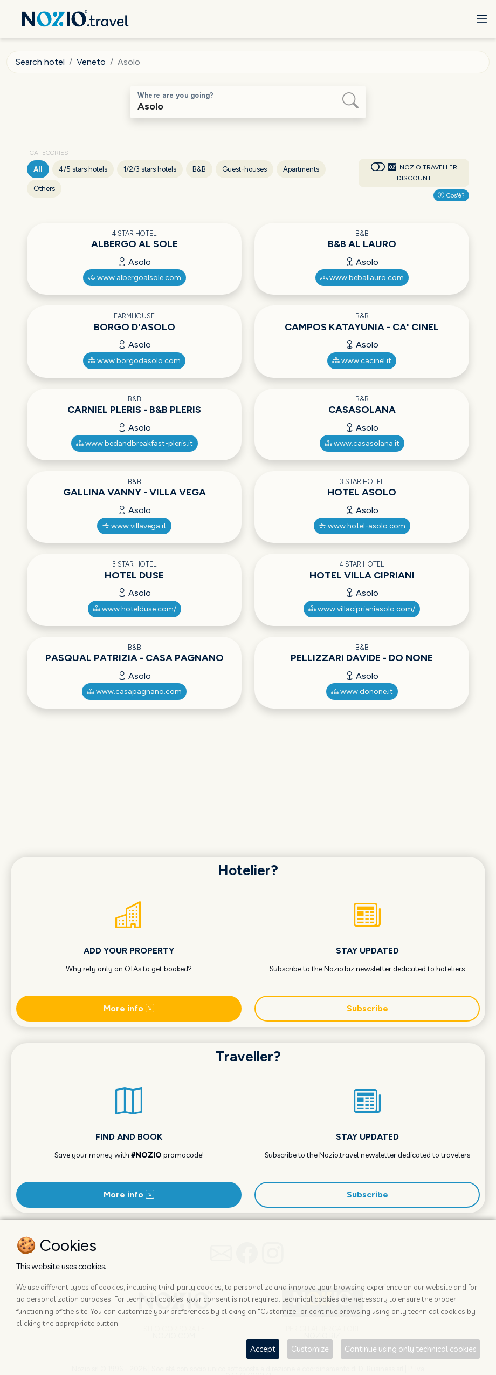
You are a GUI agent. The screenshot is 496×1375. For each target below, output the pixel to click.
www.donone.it (362, 691)
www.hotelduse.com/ (134, 609)
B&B (199, 169)
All (38, 169)
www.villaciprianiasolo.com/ (361, 609)
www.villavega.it (134, 525)
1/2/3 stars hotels (149, 169)
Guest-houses (244, 169)
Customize (310, 1349)
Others (44, 189)
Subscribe (367, 1008)
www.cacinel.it (361, 360)
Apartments (301, 169)
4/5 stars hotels (83, 169)
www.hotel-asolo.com (362, 525)
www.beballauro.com (362, 277)
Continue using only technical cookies (410, 1349)
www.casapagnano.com (134, 691)
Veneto (91, 62)
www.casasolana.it (362, 443)
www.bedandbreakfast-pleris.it (134, 443)
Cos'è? (451, 195)
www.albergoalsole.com (134, 277)
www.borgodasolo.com (134, 360)
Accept (262, 1349)
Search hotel (40, 62)
